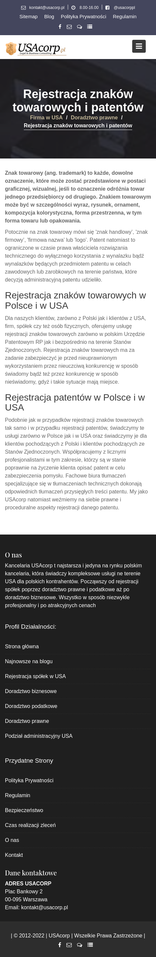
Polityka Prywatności (83, 16)
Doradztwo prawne (27, 721)
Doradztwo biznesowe (31, 691)
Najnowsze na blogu (29, 661)
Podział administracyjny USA (39, 736)
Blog (49, 16)
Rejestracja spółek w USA (35, 676)
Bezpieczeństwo (24, 810)
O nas (12, 840)
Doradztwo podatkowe (31, 706)
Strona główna (22, 646)
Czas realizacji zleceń (30, 825)
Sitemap (29, 16)
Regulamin (124, 16)
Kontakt (14, 855)
